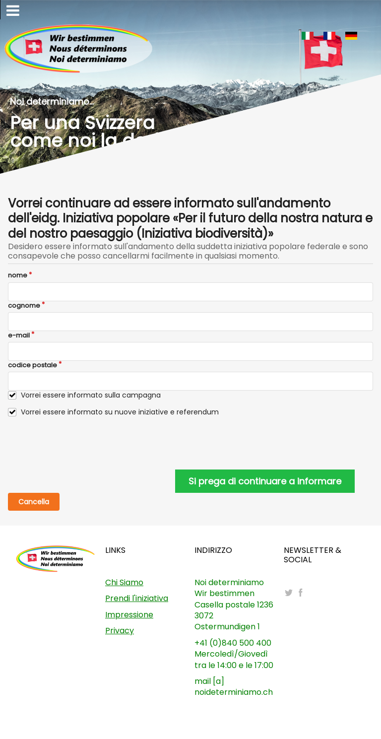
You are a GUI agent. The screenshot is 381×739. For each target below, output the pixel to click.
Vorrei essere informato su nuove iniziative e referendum (120, 412)
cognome (24, 305)
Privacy (119, 630)
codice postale (32, 365)
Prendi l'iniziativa (136, 598)
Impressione (129, 614)
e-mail (19, 335)
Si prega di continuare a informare (265, 481)
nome (17, 275)
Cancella (33, 502)
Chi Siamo (124, 582)
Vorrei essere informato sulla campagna (91, 395)
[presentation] (83, 443)
